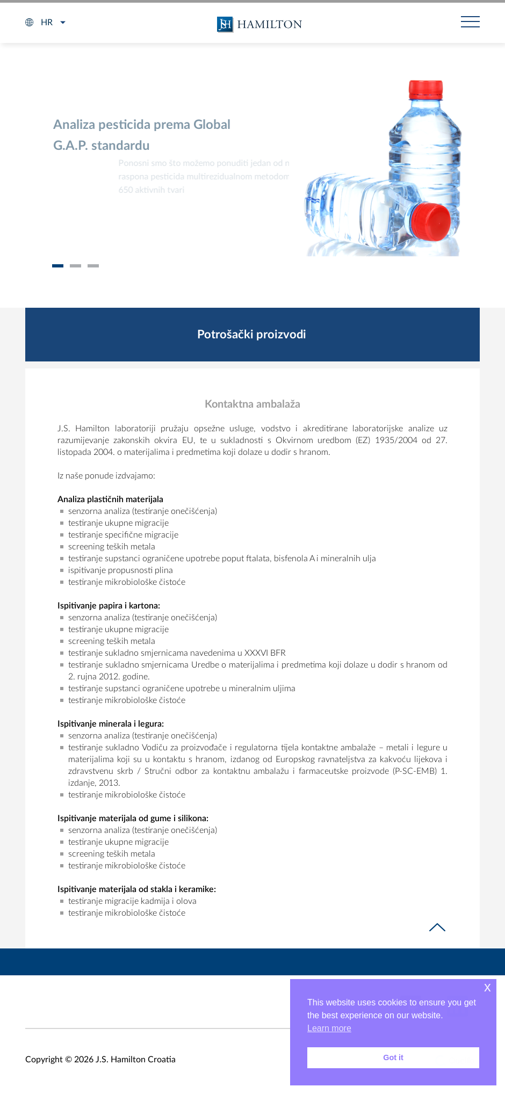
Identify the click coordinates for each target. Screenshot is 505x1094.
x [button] (487, 987)
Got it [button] (393, 1057)
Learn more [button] (329, 1028)
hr (47, 22)
